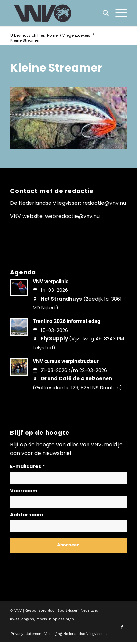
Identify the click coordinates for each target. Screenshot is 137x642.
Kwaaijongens (22, 619)
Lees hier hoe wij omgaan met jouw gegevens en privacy (58, 560)
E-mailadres (27, 466)
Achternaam (26, 514)
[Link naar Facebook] (122, 627)
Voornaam (23, 490)
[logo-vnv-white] (56, 13)
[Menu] (118, 13)
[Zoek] (102, 13)
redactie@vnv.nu (104, 203)
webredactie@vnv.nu (72, 216)
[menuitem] (118, 13)
